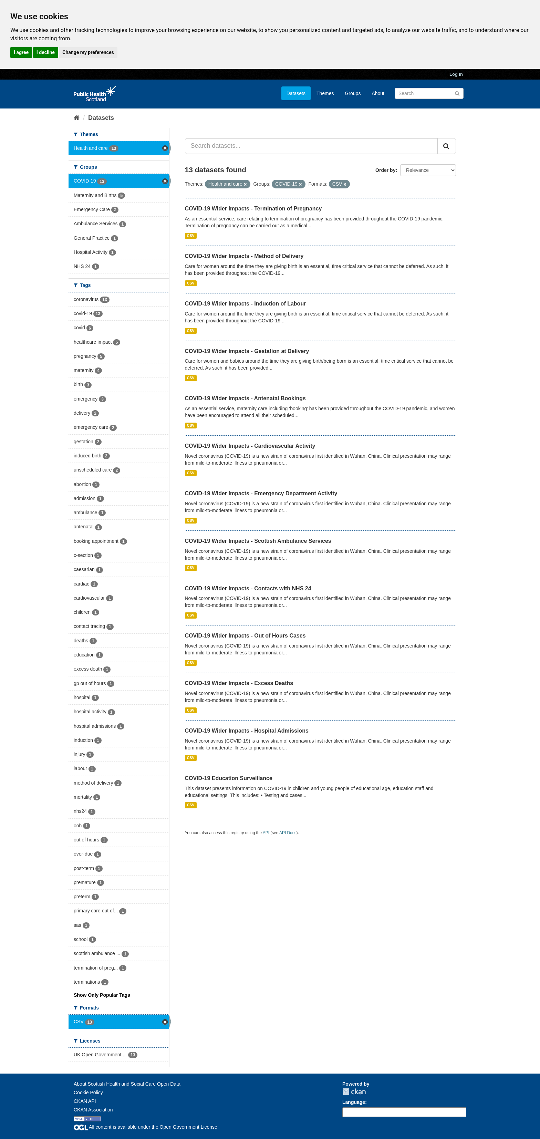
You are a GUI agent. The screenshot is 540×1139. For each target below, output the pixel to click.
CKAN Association (93, 1109)
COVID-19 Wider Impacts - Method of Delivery (244, 256)
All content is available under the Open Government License (145, 1127)
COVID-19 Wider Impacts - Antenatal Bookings (245, 398)
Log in (456, 74)
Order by (385, 170)
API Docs (288, 832)
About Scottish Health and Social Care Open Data (127, 1084)
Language (353, 1102)
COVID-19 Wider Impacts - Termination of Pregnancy (253, 208)
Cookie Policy (88, 1092)
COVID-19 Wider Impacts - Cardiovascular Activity (250, 446)
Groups (353, 93)
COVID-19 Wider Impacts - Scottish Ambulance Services (258, 541)
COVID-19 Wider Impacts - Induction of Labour (245, 304)
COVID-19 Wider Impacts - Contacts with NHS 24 (248, 588)
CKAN (354, 1091)
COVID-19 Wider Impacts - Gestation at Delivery (247, 351)
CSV (191, 236)
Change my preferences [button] (88, 52)
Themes (325, 93)
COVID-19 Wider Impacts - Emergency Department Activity (261, 493)
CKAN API (85, 1101)
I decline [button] (46, 52)
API (266, 832)
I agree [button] (21, 52)
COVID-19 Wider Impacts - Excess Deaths (239, 683)
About (378, 93)
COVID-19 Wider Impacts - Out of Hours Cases (245, 636)
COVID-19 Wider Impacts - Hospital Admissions (247, 731)
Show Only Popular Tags (102, 995)
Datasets (296, 93)
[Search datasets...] (311, 146)
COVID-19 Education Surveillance (228, 778)
